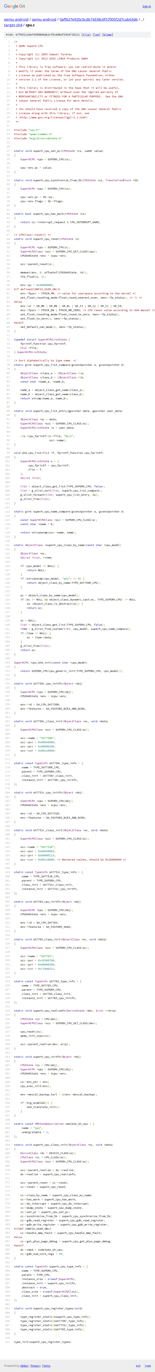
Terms (46, 1366)
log (96, 34)
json (148, 1365)
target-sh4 (13, 25)
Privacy (35, 1366)
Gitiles (24, 1366)
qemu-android (16, 19)
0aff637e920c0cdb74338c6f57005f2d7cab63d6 (99, 19)
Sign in (147, 6)
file (86, 34)
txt (138, 1365)
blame (108, 34)
